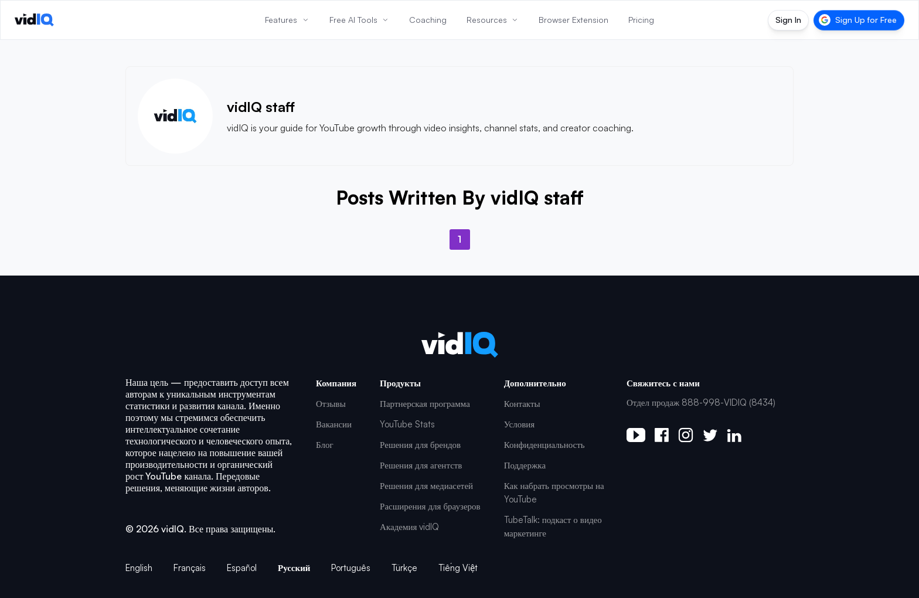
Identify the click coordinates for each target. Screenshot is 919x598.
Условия (519, 424)
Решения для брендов (420, 444)
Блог (324, 444)
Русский (294, 567)
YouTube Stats (407, 424)
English (138, 567)
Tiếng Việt (458, 567)
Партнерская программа (425, 403)
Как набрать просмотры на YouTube (554, 492)
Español (242, 567)
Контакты (522, 403)
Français (189, 567)
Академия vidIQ (409, 526)
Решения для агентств (421, 465)
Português (350, 567)
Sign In (788, 20)
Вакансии (334, 424)
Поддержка (525, 465)
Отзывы (331, 403)
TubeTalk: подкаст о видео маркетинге (553, 526)
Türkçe (404, 567)
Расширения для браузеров (430, 506)
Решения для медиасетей (426, 485)
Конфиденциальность (544, 444)
